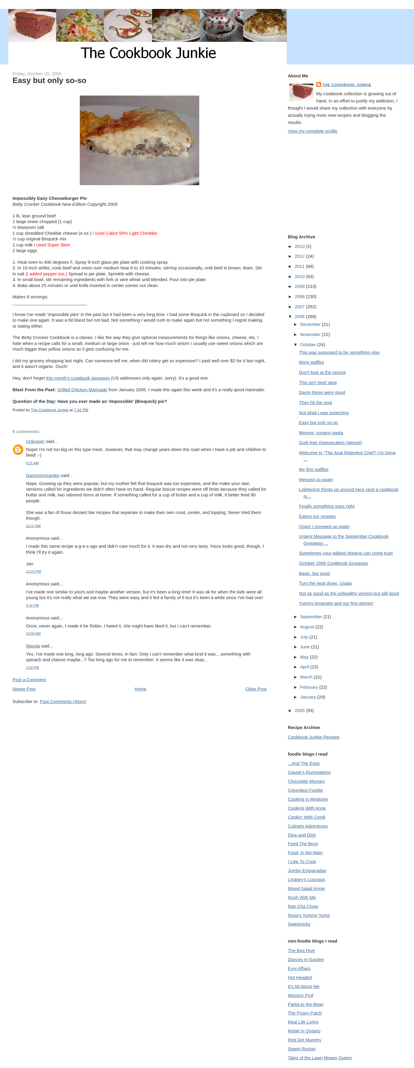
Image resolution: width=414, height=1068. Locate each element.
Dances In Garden (306, 959)
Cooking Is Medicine (308, 799)
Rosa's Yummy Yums (309, 915)
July (304, 636)
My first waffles (314, 469)
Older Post (256, 688)
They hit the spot (315, 402)
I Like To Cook (302, 861)
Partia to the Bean (306, 1004)
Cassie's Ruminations (309, 772)
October (308, 344)
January (308, 696)
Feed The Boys (303, 843)
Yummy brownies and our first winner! (336, 603)
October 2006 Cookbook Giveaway (333, 563)
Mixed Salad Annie (306, 888)
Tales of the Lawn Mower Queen (320, 1057)
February (309, 687)
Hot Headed (300, 977)
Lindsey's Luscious (306, 879)
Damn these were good (322, 392)
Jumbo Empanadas (307, 870)
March (307, 676)
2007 (300, 306)
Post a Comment (29, 679)
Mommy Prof (300, 995)
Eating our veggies (317, 516)
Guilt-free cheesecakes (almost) (330, 442)
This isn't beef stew (318, 382)
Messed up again (316, 479)
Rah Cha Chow (303, 906)
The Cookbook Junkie (347, 85)
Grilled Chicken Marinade (82, 389)
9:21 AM (32, 463)
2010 (300, 276)
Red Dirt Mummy (304, 1039)
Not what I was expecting (324, 412)
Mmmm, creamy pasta (321, 432)
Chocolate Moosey (306, 781)
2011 (300, 266)
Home (141, 688)
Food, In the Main (305, 852)
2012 (300, 256)
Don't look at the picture (322, 372)
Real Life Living (303, 1021)
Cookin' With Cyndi (307, 817)
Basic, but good (314, 573)
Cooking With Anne (307, 808)
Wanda (33, 645)
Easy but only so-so (318, 422)
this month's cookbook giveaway (78, 377)
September (311, 616)
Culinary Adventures (308, 825)
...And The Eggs (304, 763)
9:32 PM (32, 605)
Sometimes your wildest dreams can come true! (346, 553)
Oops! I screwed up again (324, 526)
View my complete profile (313, 131)
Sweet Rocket (301, 1048)
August (307, 626)
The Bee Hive (301, 950)
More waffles (311, 362)
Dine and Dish (302, 834)
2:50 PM (32, 667)
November (311, 334)
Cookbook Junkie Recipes (314, 736)
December (311, 324)
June (305, 646)
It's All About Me (304, 986)
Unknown (35, 441)
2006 (300, 316)
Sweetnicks (299, 923)
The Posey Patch (305, 1012)
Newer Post (24, 688)
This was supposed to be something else (339, 352)
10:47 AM (33, 526)
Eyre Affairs (299, 968)
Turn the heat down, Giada (325, 583)
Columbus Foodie (305, 790)
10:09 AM (33, 633)
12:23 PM (33, 571)
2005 (300, 710)
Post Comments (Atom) (63, 701)
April (305, 666)
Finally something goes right (327, 506)
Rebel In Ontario (304, 1030)
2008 (300, 296)
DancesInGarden (43, 475)
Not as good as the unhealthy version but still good (349, 593)
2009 (300, 286)
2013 (300, 246)
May (305, 656)
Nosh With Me (302, 897)
